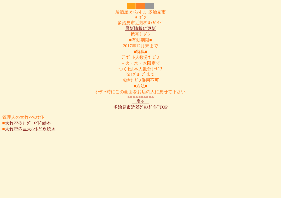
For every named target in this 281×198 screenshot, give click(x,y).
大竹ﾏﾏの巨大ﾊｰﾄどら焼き (30, 129)
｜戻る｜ (140, 101)
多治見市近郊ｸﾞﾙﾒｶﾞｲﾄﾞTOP (140, 107)
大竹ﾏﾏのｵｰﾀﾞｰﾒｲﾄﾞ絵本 (28, 123)
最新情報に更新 (140, 28)
